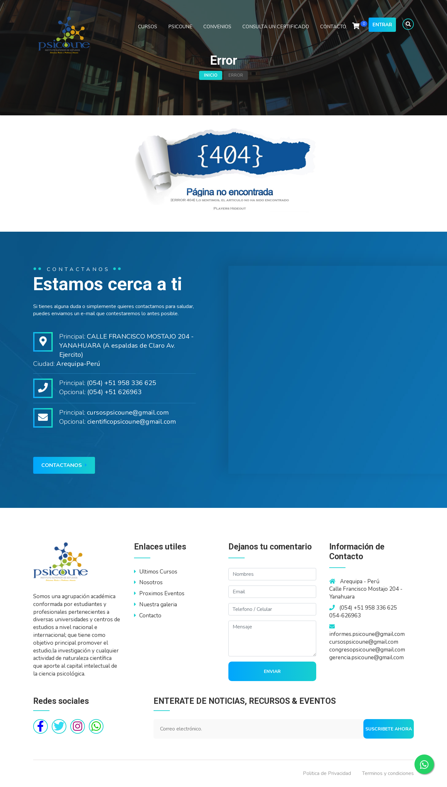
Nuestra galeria (155, 604)
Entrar (382, 24)
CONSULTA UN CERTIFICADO (275, 26)
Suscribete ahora (388, 729)
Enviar (272, 671)
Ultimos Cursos (155, 571)
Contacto (147, 615)
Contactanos (64, 465)
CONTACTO (333, 26)
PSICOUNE (180, 26)
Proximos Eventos (159, 593)
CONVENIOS (217, 26)
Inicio (210, 75)
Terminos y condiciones (388, 773)
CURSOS (147, 26)
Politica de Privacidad (327, 773)
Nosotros (148, 582)
